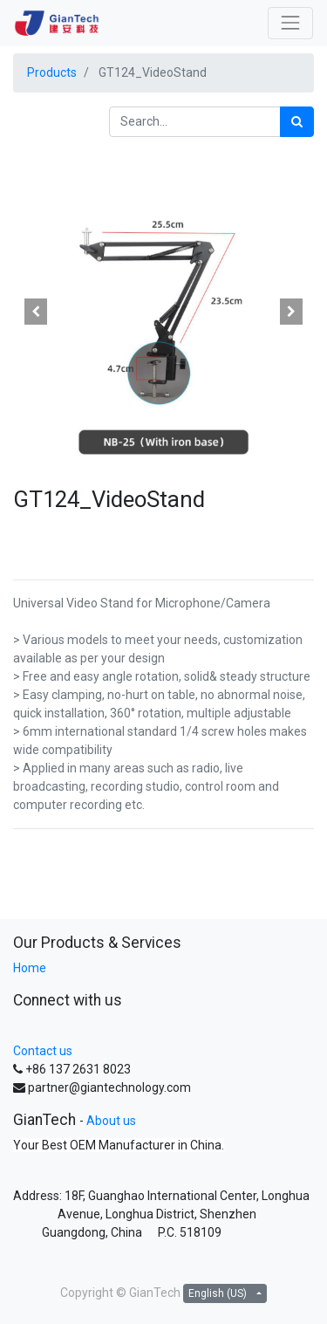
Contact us (42, 1051)
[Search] (297, 121)
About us (111, 1121)
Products (52, 72)
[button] (35, 311)
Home (29, 968)
